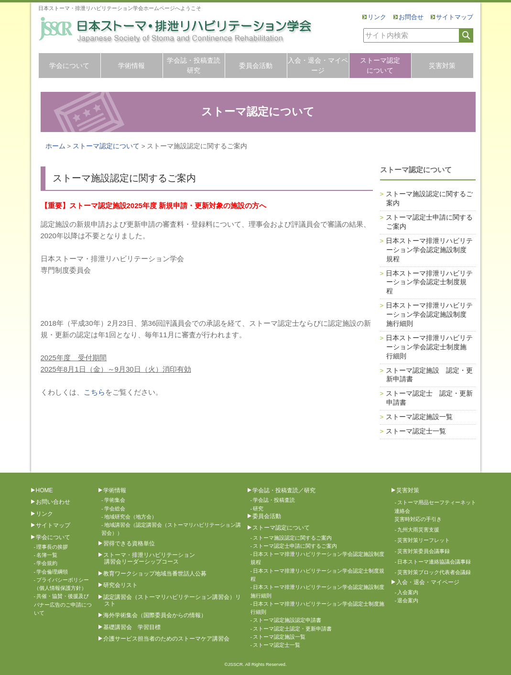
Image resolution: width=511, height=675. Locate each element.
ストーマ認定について (380, 65)
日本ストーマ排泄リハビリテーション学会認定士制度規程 (429, 282)
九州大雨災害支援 (418, 529)
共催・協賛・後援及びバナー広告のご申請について (63, 604)
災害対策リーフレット (423, 540)
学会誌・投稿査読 (274, 500)
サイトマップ (454, 17)
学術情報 (131, 65)
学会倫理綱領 (52, 572)
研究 (258, 508)
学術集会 (114, 500)
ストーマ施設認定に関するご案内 (429, 198)
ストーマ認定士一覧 (416, 431)
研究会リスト (120, 585)
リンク (377, 17)
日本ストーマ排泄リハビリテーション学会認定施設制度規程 (429, 250)
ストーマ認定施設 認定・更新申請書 (429, 375)
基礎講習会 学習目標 (132, 627)
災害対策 (442, 65)
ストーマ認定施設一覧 (419, 416)
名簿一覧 (46, 555)
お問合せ (411, 17)
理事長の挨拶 (52, 547)
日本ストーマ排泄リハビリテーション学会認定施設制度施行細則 (429, 314)
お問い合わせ (53, 501)
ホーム (55, 146)
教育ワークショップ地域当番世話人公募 (155, 573)
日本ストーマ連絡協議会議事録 (434, 561)
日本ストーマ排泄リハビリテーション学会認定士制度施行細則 (429, 347)
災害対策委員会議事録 (423, 551)
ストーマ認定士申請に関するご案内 (429, 222)
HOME (44, 490)
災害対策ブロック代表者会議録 (434, 572)
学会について (69, 65)
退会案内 (407, 600)
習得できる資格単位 (129, 543)
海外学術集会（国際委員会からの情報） (155, 615)
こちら (94, 392)
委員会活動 (255, 65)
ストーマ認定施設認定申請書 (287, 620)
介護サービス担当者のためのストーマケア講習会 (166, 638)
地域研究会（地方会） (130, 517)
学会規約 (46, 563)
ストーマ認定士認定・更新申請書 (292, 628)
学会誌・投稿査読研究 (193, 65)
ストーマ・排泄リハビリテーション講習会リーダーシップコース (149, 558)
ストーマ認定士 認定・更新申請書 (429, 398)
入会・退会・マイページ (318, 65)
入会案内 (407, 592)
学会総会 (114, 508)
